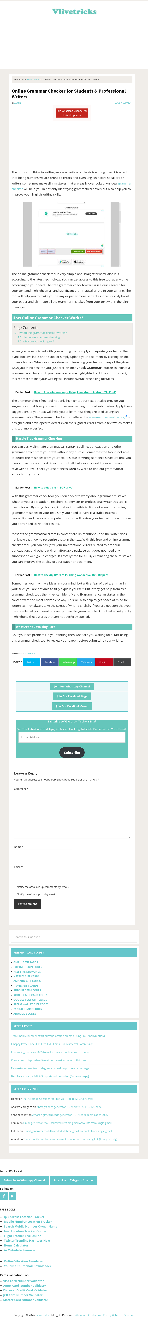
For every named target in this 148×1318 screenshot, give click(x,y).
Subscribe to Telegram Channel (73, 1180)
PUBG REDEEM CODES (27, 990)
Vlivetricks (74, 11)
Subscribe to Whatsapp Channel (24, 1180)
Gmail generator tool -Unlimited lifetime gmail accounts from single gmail (67, 1123)
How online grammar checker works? (41, 333)
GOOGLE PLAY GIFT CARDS (30, 1000)
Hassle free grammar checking (41, 337)
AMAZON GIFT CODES (27, 981)
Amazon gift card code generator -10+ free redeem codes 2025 (70, 1115)
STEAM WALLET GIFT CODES (30, 1004)
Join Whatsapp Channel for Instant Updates (72, 113)
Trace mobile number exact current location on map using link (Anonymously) (58, 1036)
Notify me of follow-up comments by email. (43, 887)
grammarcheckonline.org (106, 417)
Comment (21, 789)
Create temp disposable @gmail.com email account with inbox (48, 1060)
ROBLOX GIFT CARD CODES (30, 995)
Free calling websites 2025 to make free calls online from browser (50, 1052)
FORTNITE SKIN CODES (27, 967)
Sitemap (129, 1315)
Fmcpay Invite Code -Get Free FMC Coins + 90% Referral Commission (52, 1044)
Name (19, 847)
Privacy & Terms (113, 1315)
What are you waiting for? (38, 341)
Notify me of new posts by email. (36, 894)
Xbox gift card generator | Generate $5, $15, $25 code (69, 1107)
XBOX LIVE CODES (24, 1013)
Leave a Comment (123, 102)
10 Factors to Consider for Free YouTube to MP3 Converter (58, 1099)
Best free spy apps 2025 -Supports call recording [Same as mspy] (50, 1076)
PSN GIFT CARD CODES (27, 1009)
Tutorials (30, 653)
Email (18, 867)
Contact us (94, 1315)
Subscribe (72, 752)
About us (80, 1315)
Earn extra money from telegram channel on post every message (50, 1068)
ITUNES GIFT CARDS (25, 985)
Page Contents (25, 327)
